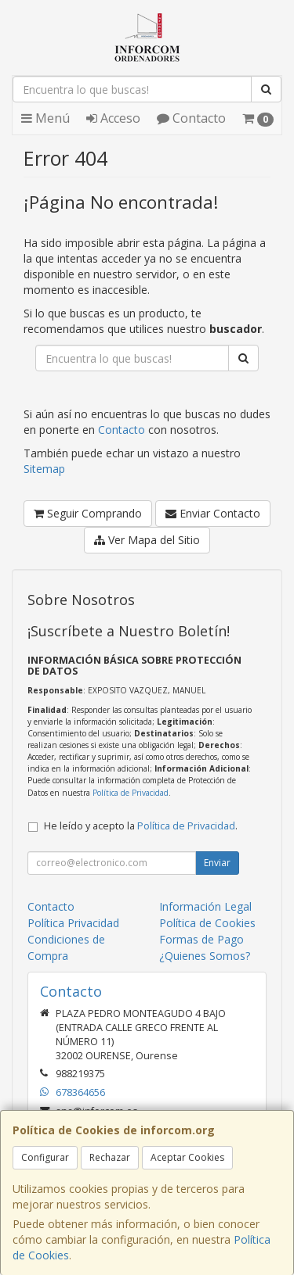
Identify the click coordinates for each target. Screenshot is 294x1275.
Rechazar (109, 1157)
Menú (45, 118)
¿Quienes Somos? (204, 955)
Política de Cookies (207, 922)
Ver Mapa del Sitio (147, 539)
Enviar (217, 862)
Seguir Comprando (88, 513)
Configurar (45, 1157)
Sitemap (44, 468)
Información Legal (205, 906)
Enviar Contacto (212, 513)
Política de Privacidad (131, 792)
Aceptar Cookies (187, 1157)
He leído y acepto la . (141, 826)
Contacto (191, 118)
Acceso (113, 118)
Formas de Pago (201, 939)
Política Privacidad (73, 922)
